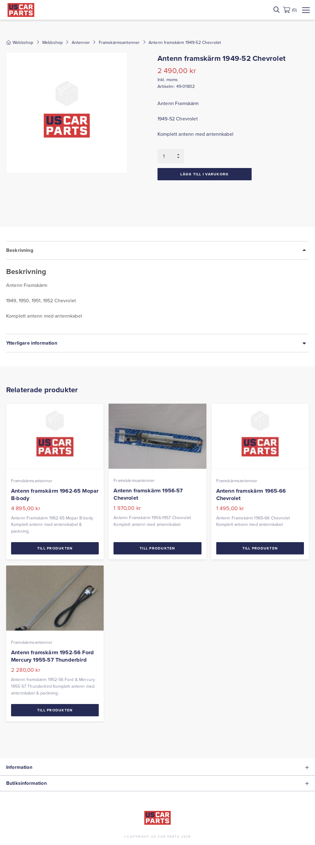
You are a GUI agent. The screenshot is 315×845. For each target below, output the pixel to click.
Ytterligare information (31, 342)
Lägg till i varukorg (204, 174)
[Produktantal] (171, 156)
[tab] (157, 287)
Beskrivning (19, 250)
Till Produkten (55, 548)
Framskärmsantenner (119, 42)
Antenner (81, 42)
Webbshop (52, 42)
